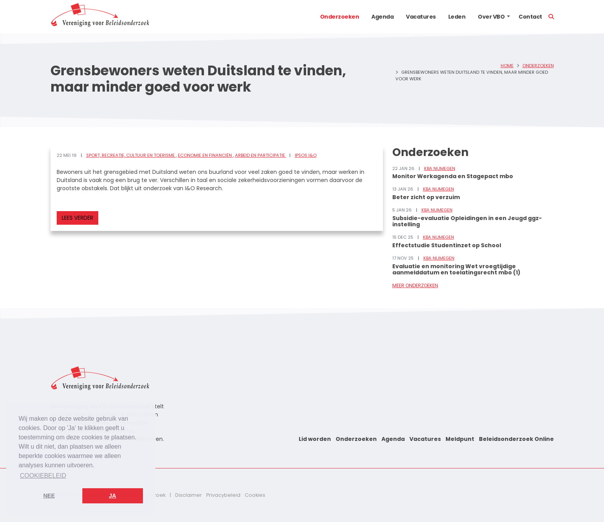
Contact (530, 17)
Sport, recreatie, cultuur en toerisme (131, 155)
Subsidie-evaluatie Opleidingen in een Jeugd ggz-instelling (467, 221)
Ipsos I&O (306, 155)
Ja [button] (112, 496)
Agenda (382, 17)
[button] (508, 16)
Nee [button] (49, 496)
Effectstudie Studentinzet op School (446, 245)
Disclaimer (188, 495)
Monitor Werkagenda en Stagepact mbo (452, 176)
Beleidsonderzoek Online (516, 439)
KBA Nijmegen (439, 168)
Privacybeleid (223, 495)
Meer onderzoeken (415, 285)
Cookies (255, 495)
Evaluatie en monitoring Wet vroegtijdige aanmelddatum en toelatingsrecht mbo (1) (456, 269)
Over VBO (491, 17)
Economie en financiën (205, 155)
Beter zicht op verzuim (426, 197)
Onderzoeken (339, 17)
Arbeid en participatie (260, 155)
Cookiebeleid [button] (43, 475)
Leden (457, 17)
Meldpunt (460, 439)
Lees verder (77, 218)
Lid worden (315, 439)
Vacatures (421, 17)
